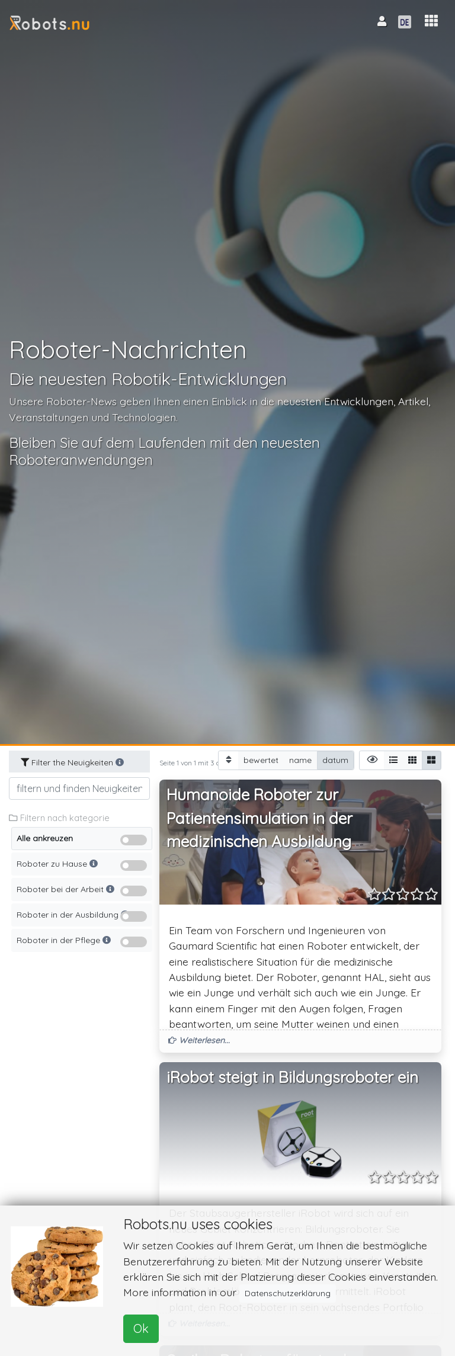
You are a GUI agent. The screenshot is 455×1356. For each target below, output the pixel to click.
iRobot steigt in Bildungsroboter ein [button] (292, 1077)
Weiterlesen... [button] (199, 1040)
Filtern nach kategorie (59, 817)
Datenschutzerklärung (288, 1293)
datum (335, 759)
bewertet (260, 759)
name (300, 759)
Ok (141, 1328)
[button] (431, 21)
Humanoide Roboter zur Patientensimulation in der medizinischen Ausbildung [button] (259, 818)
